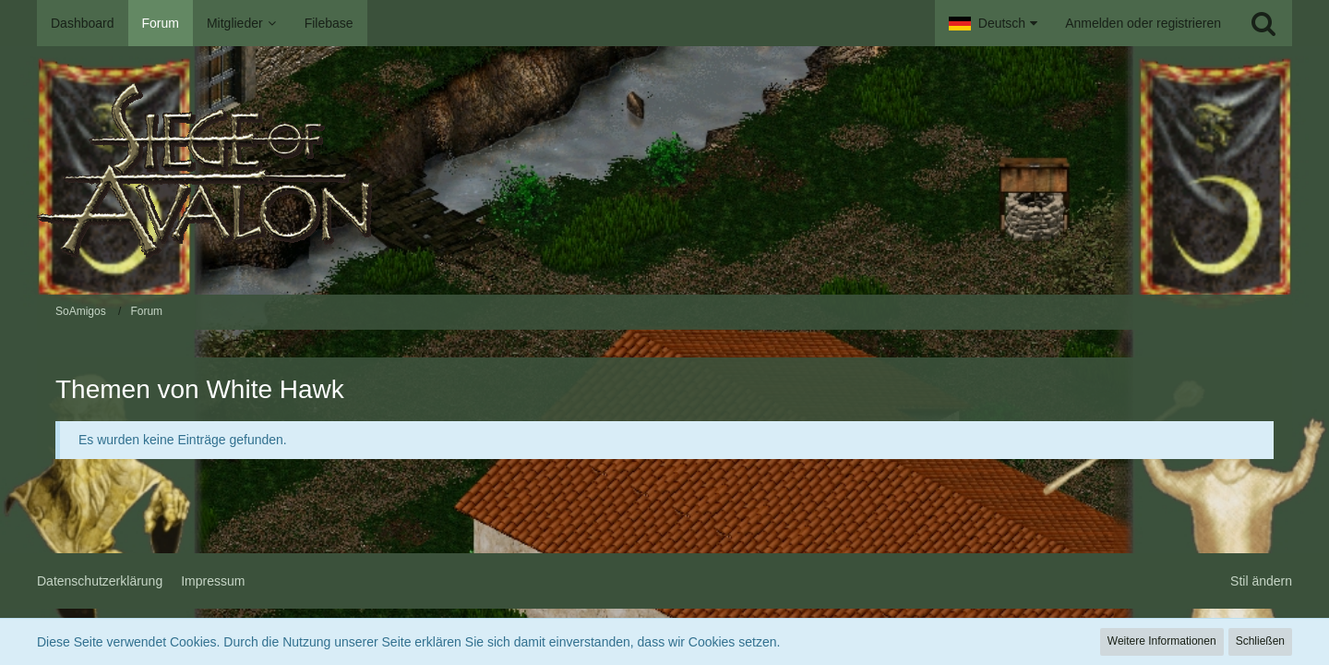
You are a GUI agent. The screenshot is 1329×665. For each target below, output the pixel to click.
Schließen (1260, 641)
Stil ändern (1261, 581)
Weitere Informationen (1162, 641)
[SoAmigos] (664, 170)
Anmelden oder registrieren (1143, 23)
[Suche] (1263, 23)
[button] (993, 23)
